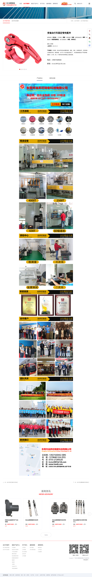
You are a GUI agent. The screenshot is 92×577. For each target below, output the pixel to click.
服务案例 (48, 3)
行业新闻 (40, 551)
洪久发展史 (24, 551)
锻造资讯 (40, 547)
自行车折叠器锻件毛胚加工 (83, 482)
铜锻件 (13, 560)
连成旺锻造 (17, 575)
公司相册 (24, 555)
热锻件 (13, 562)
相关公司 (79, 3)
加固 (22, 575)
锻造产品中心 (34, 3)
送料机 (27, 575)
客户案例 (32, 547)
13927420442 (56, 60)
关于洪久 (42, 3)
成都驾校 (48, 575)
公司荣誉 (24, 549)
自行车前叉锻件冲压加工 (12, 482)
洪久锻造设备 (32, 549)
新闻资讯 (55, 3)
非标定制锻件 (15, 568)
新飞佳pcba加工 (60, 575)
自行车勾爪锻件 (15, 20)
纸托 (25, 575)
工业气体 (32, 575)
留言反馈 (52, 78)
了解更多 (46, 537)
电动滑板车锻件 (15, 555)
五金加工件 (14, 566)
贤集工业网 (12, 575)
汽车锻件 (14, 547)
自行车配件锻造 (6, 20)
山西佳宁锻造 (42, 575)
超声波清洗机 (53, 575)
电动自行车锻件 (15, 549)
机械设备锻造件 (15, 557)
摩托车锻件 (14, 553)
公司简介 (24, 547)
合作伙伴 (24, 553)
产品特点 (39, 78)
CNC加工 (37, 575)
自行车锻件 (26, 3)
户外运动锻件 (15, 551)
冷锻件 (13, 564)
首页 (20, 3)
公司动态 (40, 549)
